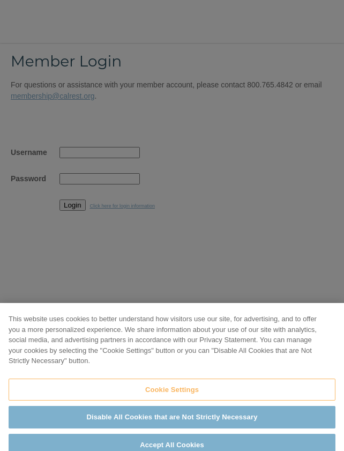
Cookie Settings (172, 395)
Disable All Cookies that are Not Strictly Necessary (172, 423)
